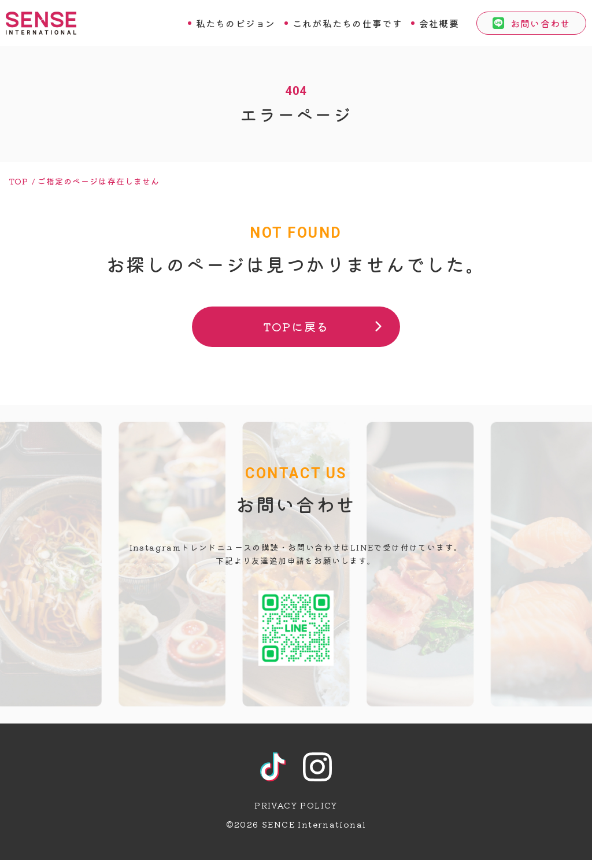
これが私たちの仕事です (347, 23)
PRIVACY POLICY (296, 805)
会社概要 (439, 23)
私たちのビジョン (236, 23)
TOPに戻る (296, 326)
